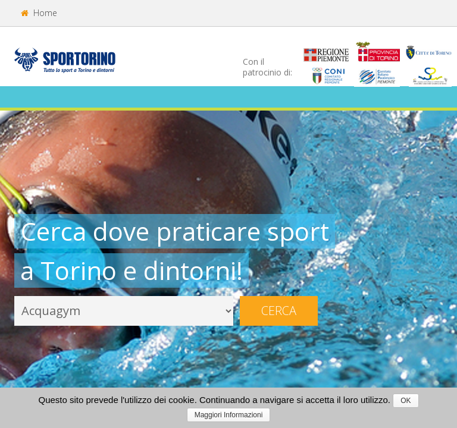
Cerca (278, 311)
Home (39, 12)
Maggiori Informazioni (229, 415)
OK (405, 400)
